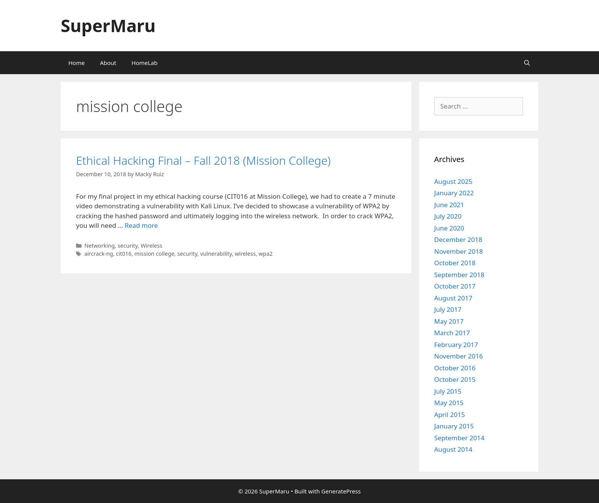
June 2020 (449, 228)
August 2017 (453, 298)
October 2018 (455, 262)
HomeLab (144, 63)
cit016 (124, 253)
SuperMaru (108, 25)
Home (76, 63)
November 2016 (458, 356)
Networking (99, 245)
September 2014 (459, 437)
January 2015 (454, 426)
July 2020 (448, 216)
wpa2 (266, 253)
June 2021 (449, 204)
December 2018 (458, 239)
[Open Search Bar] (527, 62)
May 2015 (449, 402)
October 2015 (455, 379)
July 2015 (448, 391)
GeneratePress (341, 491)
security (128, 245)
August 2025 (453, 181)
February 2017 (456, 344)
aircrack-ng (98, 253)
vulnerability (216, 253)
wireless (245, 253)
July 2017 (448, 309)
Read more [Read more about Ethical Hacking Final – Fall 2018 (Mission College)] (141, 225)
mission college (154, 253)
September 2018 (459, 274)
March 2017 (452, 332)
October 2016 (455, 367)
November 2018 (458, 251)
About (108, 63)
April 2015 (449, 414)
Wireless (151, 245)
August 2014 (453, 449)
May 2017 (449, 321)
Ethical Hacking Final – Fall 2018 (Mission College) (203, 160)
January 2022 (454, 192)
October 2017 (455, 286)
